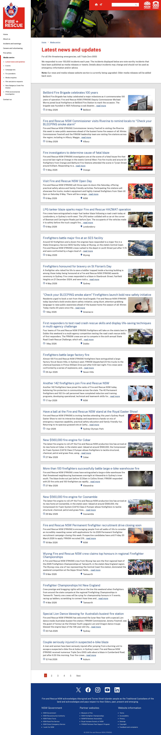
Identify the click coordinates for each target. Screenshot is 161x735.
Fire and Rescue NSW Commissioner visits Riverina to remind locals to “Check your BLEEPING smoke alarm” (97, 122)
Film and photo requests (14, 81)
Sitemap (122, 721)
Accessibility (124, 716)
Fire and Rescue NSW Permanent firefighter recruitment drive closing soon (92, 525)
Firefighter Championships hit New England (71, 585)
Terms (122, 713)
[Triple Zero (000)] (155, 5)
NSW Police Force (49, 718)
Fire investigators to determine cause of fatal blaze (76, 152)
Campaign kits (10, 70)
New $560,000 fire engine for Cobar (67, 440)
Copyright (123, 724)
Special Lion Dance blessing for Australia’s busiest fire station (83, 613)
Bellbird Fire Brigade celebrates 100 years (70, 92)
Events (7, 66)
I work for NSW (48, 727)
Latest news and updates (15, 62)
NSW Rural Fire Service (51, 721)
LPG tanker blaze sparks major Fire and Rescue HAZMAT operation (87, 209)
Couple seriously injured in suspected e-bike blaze (76, 642)
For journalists (10, 73)
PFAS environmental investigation (12, 93)
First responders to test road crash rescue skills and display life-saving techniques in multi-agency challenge (97, 324)
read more (101, 106)
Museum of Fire (87, 713)
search (136, 5)
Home (5, 34)
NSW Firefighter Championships (92, 716)
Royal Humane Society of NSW (92, 721)
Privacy (122, 718)
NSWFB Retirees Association (91, 718)
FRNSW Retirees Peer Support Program (95, 724)
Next (78, 676)
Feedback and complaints (129, 727)
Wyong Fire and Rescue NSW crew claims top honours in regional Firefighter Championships (93, 555)
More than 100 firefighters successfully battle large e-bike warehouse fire (91, 468)
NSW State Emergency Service (54, 724)
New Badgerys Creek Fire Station (14, 87)
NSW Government (49, 713)
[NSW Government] (147, 5)
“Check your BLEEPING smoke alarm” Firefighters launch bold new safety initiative (97, 294)
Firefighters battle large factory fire (66, 354)
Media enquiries (11, 77)
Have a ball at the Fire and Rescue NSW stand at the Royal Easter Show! (90, 411)
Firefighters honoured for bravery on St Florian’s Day (77, 266)
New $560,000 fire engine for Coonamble (70, 497)
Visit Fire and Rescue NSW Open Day (67, 181)
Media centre (55, 42)
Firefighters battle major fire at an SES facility (73, 238)
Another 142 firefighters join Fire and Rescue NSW (76, 383)
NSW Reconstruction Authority (54, 716)
